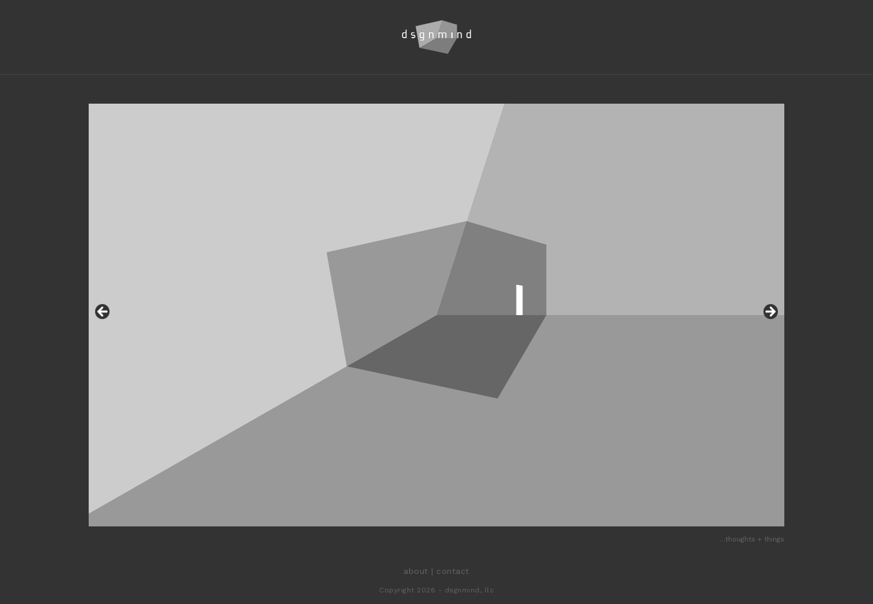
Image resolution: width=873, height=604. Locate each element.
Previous (103, 312)
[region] (436, 315)
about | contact (436, 571)
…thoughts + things (751, 539)
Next (770, 312)
